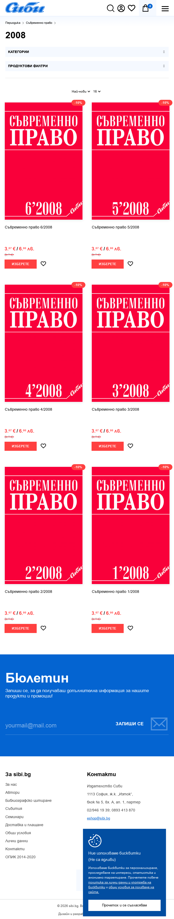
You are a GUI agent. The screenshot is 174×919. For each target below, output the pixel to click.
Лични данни (16, 839)
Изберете (20, 263)
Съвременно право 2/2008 (28, 590)
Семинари (14, 815)
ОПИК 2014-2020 (20, 856)
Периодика (12, 22)
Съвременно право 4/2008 (28, 408)
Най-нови (81, 90)
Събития (13, 807)
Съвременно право (39, 22)
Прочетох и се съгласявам (124, 905)
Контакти (15, 847)
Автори (12, 791)
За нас (11, 783)
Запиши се (142, 722)
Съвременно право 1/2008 (115, 590)
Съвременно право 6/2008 (28, 226)
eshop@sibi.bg (98, 817)
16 (97, 90)
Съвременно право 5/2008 (115, 226)
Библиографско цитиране (28, 799)
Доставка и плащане (24, 823)
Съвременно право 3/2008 (115, 408)
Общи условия (18, 831)
